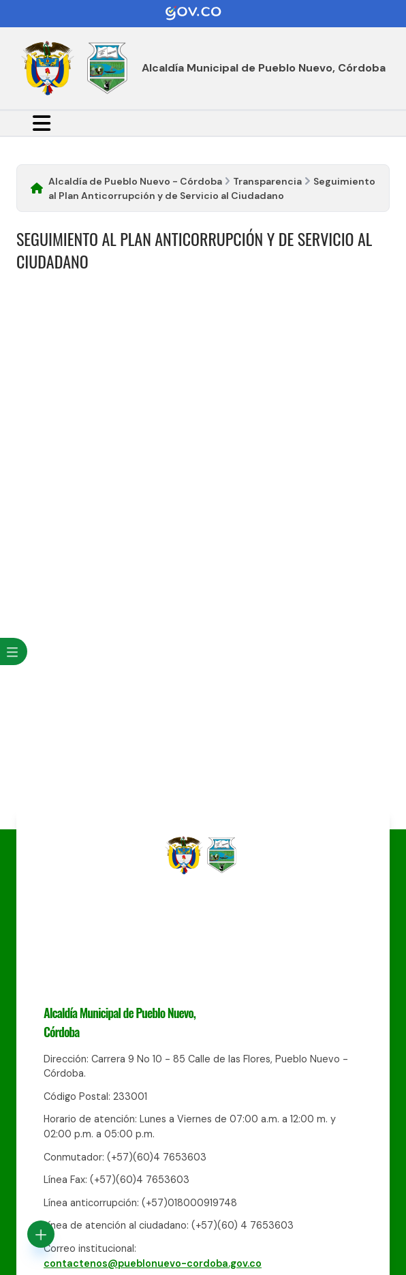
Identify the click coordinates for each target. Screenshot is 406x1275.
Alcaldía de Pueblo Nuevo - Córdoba (135, 181)
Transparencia (267, 181)
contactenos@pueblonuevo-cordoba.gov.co (153, 1263)
